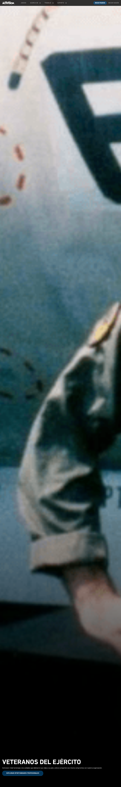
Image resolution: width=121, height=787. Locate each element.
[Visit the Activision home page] (8, 2)
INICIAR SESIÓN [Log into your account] (113, 3)
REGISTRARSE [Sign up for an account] (100, 3)
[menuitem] (23, 3)
